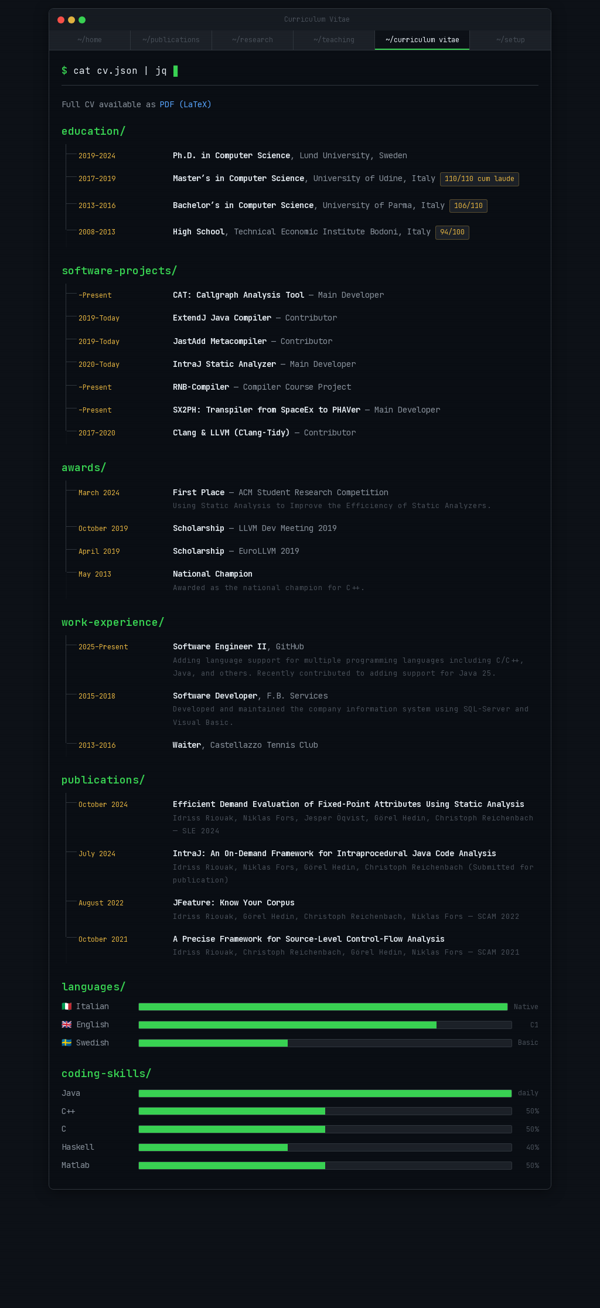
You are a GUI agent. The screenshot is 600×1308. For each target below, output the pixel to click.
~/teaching (333, 40)
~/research (252, 40)
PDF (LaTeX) (186, 104)
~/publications (171, 40)
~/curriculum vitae (422, 40)
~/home (89, 40)
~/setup (510, 40)
